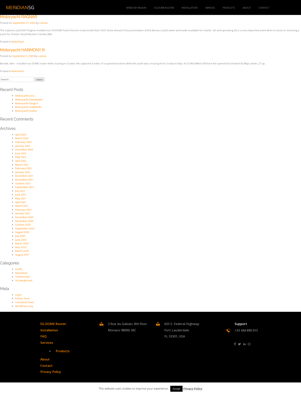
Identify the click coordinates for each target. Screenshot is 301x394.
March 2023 (21, 138)
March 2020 (21, 243)
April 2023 (20, 134)
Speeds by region (136, 7)
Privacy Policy (50, 372)
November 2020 (24, 221)
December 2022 (24, 149)
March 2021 (21, 206)
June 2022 (20, 153)
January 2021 (22, 213)
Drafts (18, 269)
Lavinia (43, 23)
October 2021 (23, 183)
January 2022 (22, 172)
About (247, 7)
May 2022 (20, 157)
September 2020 (24, 228)
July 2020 (20, 236)
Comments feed (24, 302)
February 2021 (23, 209)
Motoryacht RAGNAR (18, 17)
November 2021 (24, 179)
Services (210, 7)
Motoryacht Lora (24, 95)
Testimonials (22, 276)
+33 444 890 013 (246, 330)
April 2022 (20, 161)
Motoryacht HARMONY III (22, 50)
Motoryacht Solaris (26, 110)
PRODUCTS (229, 7)
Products (63, 351)
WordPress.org (24, 306)
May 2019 (20, 247)
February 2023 (23, 142)
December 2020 (24, 217)
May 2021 (20, 198)
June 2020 (20, 239)
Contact (263, 7)
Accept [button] (176, 388)
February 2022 (23, 168)
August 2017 (22, 254)
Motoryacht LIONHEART (28, 107)
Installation (190, 7)
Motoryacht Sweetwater (29, 99)
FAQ (43, 336)
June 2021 (20, 194)
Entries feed (22, 298)
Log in (18, 294)
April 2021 (20, 202)
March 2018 (21, 251)
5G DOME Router (164, 7)
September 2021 (24, 187)
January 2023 (22, 146)
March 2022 (21, 164)
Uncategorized (23, 280)
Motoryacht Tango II (26, 103)
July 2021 (20, 191)
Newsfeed (18, 41)
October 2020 (23, 224)
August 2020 (22, 232)
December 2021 (24, 175)
